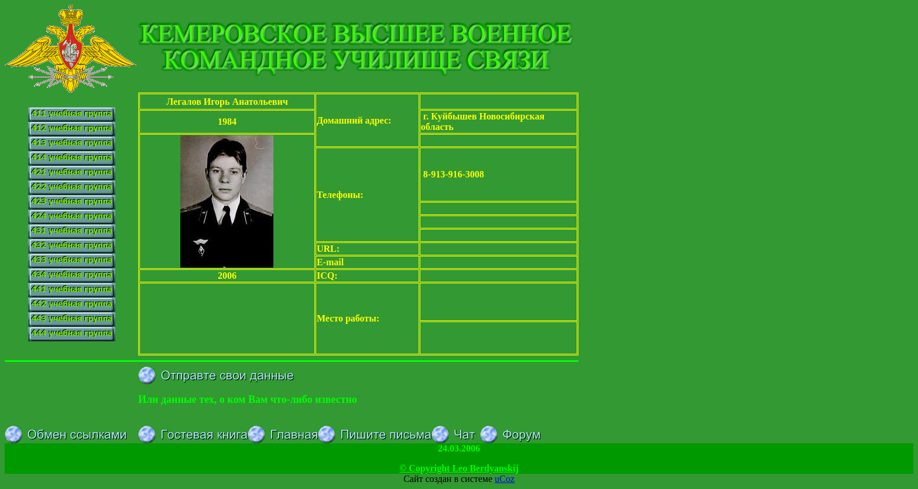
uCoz (505, 479)
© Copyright (459, 468)
